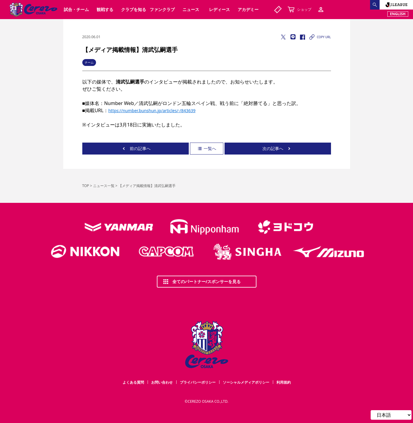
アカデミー (248, 9)
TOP (85, 185)
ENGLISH (398, 13)
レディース (219, 9)
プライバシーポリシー (198, 382)
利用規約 (283, 382)
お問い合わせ (162, 382)
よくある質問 (133, 382)
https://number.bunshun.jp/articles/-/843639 (151, 110)
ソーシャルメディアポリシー (246, 382)
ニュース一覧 (104, 185)
